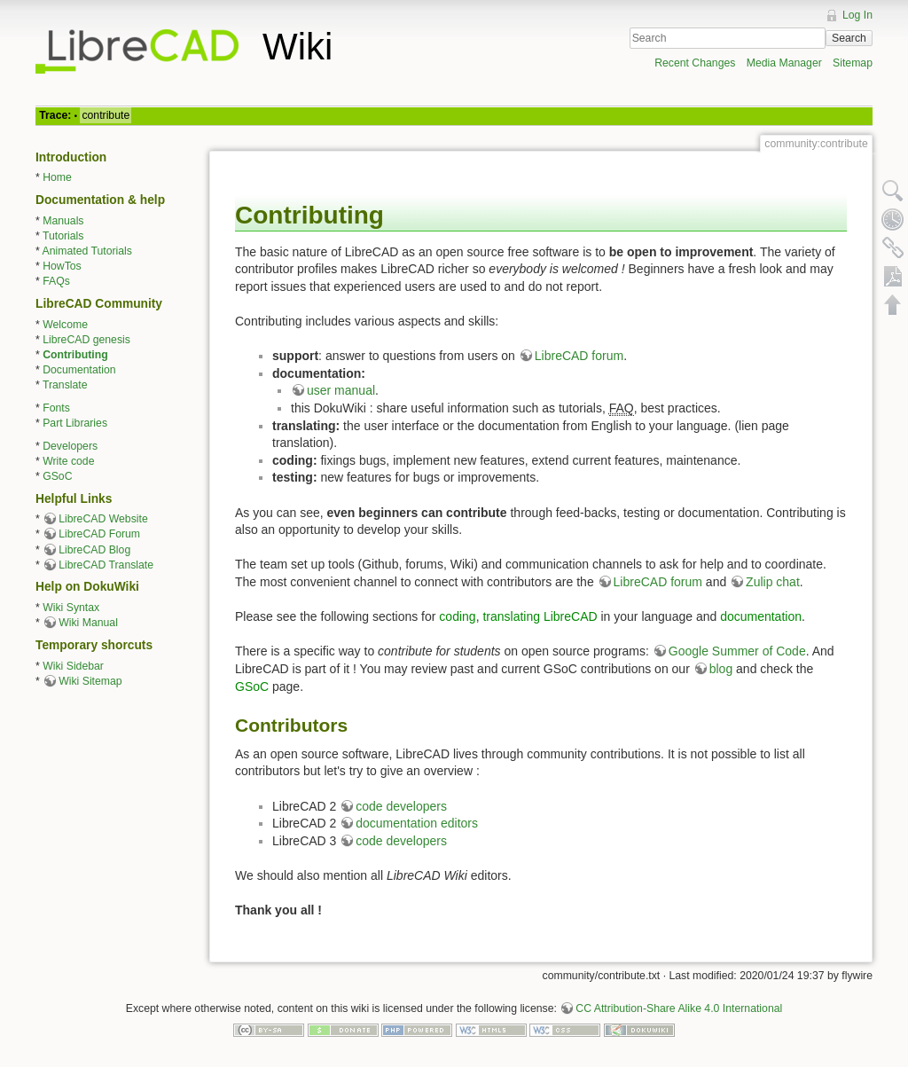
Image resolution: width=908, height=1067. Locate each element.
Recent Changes (694, 63)
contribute (105, 115)
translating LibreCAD (539, 616)
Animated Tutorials (87, 251)
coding (457, 616)
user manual (341, 390)
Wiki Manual (88, 622)
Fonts (56, 408)
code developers (401, 806)
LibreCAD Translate (106, 565)
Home (57, 177)
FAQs (56, 281)
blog (720, 669)
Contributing (75, 355)
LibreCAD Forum (99, 534)
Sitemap (853, 63)
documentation (761, 616)
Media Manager (784, 63)
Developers (70, 446)
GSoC (57, 476)
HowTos (62, 266)
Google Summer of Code (737, 651)
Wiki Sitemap (90, 681)
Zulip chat (773, 582)
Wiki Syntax (71, 607)
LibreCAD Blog (94, 550)
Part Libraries (75, 423)
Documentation (79, 370)
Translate (65, 385)
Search (849, 38)
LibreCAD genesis (86, 339)
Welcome (65, 324)
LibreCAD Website (103, 519)
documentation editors (417, 823)
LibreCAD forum (579, 356)
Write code (68, 461)
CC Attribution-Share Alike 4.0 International (678, 1008)
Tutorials (63, 236)
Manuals (63, 221)
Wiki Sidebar (73, 666)
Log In (857, 15)
